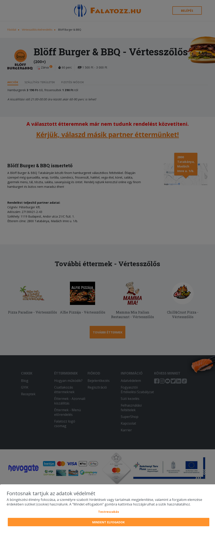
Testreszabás (108, 512)
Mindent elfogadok (108, 522)
